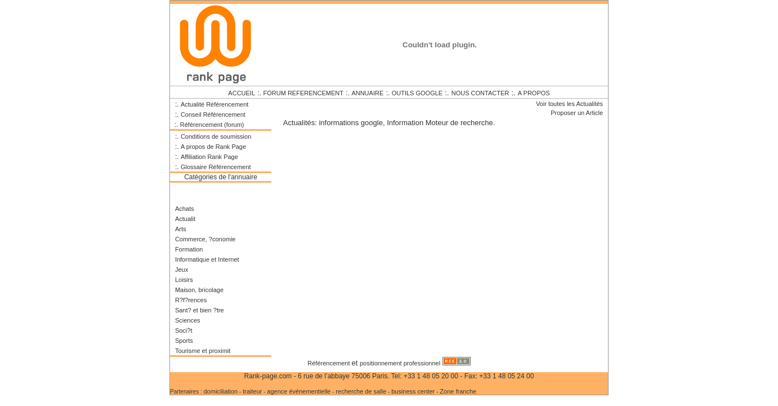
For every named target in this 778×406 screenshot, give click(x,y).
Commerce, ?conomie (205, 239)
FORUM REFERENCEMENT (303, 93)
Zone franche (458, 391)
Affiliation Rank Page (209, 156)
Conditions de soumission (216, 136)
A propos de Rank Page (213, 146)
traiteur (252, 391)
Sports (184, 340)
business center (413, 391)
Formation (189, 249)
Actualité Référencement (214, 104)
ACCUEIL (241, 93)
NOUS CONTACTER (480, 93)
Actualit (185, 218)
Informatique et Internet (207, 259)
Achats (184, 208)
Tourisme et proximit (202, 350)
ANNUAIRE (367, 93)
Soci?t (184, 330)
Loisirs (184, 279)
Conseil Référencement (213, 114)
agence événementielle (298, 391)
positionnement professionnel (400, 363)
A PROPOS (534, 93)
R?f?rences (191, 300)
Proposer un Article (577, 112)
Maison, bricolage (199, 289)
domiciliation (221, 391)
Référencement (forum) (212, 124)
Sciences (187, 320)
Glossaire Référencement (216, 167)
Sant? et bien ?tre (199, 310)
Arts (180, 229)
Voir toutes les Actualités (569, 103)
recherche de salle (361, 391)
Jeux (181, 269)
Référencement (329, 363)
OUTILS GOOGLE (417, 93)
